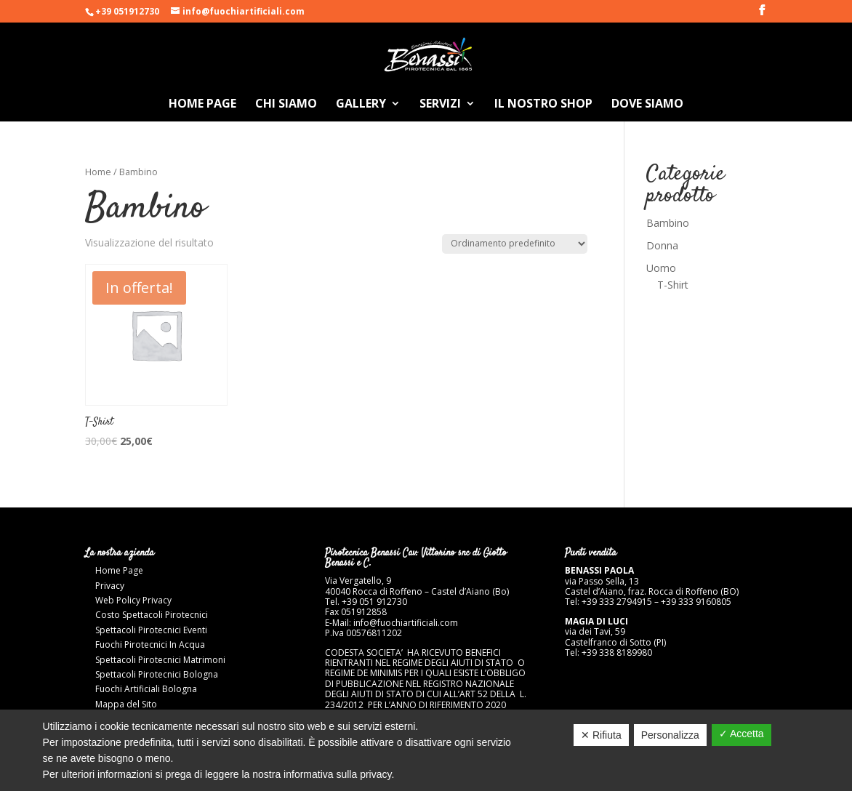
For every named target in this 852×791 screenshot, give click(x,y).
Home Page (202, 104)
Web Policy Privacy (133, 600)
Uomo (661, 268)
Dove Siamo (647, 104)
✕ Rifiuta (601, 735)
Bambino (667, 223)
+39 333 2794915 (617, 601)
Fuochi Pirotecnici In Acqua (150, 644)
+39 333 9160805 (696, 601)
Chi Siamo (286, 104)
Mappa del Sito (126, 704)
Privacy (109, 585)
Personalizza (670, 735)
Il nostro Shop (543, 104)
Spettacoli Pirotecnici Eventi (151, 630)
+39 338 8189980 (617, 652)
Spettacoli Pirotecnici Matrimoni (160, 660)
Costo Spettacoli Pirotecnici (151, 615)
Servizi (440, 104)
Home (98, 171)
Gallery (361, 104)
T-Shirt (672, 285)
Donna (662, 245)
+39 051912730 (127, 11)
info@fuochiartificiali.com (405, 623)
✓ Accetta (741, 733)
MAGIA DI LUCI (596, 621)
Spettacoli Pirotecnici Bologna (156, 674)
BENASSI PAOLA (599, 570)
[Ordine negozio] (514, 244)
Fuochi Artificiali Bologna (146, 689)
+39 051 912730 (375, 601)
